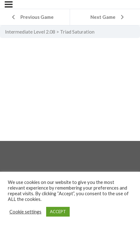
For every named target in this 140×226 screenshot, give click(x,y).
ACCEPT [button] (58, 211)
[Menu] (8, 4)
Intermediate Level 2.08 (30, 32)
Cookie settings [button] (25, 211)
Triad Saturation (77, 32)
